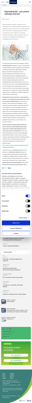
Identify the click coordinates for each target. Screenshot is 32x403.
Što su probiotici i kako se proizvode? (13, 277)
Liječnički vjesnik (18, 388)
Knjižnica (12, 375)
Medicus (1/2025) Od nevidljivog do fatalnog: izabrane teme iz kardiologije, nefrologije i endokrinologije (14, 310)
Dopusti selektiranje (16, 228)
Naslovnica (4, 5)
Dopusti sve (16, 223)
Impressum (14, 380)
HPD (9, 388)
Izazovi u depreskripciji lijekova (11, 246)
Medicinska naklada (15, 389)
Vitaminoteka (5, 391)
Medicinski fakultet (6, 389)
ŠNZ (21, 389)
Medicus (12, 376)
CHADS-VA (6, 334)
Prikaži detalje (23, 217)
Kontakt (4, 380)
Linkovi (11, 378)
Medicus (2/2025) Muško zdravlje (8, 301)
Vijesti (3, 376)
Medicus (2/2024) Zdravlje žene (8, 319)
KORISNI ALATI (6, 328)
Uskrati (16, 233)
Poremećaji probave (7, 274)
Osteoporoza (6, 281)
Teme (3, 373)
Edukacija (12, 373)
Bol (3, 255)
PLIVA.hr (19, 385)
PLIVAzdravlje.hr (13, 385)
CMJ (7, 388)
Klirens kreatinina (7, 331)
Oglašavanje (9, 380)
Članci (3, 375)
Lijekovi (4, 378)
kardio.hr (13, 388)
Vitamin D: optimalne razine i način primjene (14, 294)
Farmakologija (6, 264)
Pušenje (5, 336)
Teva (3, 385)
